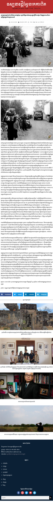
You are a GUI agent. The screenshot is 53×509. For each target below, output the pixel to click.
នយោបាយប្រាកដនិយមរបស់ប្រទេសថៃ (26, 407)
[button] (51, 12)
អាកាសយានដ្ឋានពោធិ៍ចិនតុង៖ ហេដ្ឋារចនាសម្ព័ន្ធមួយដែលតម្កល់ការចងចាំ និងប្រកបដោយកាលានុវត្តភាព (26, 440)
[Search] (50, 503)
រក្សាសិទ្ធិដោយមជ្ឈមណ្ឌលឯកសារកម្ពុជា (15, 459)
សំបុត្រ (36, 22)
